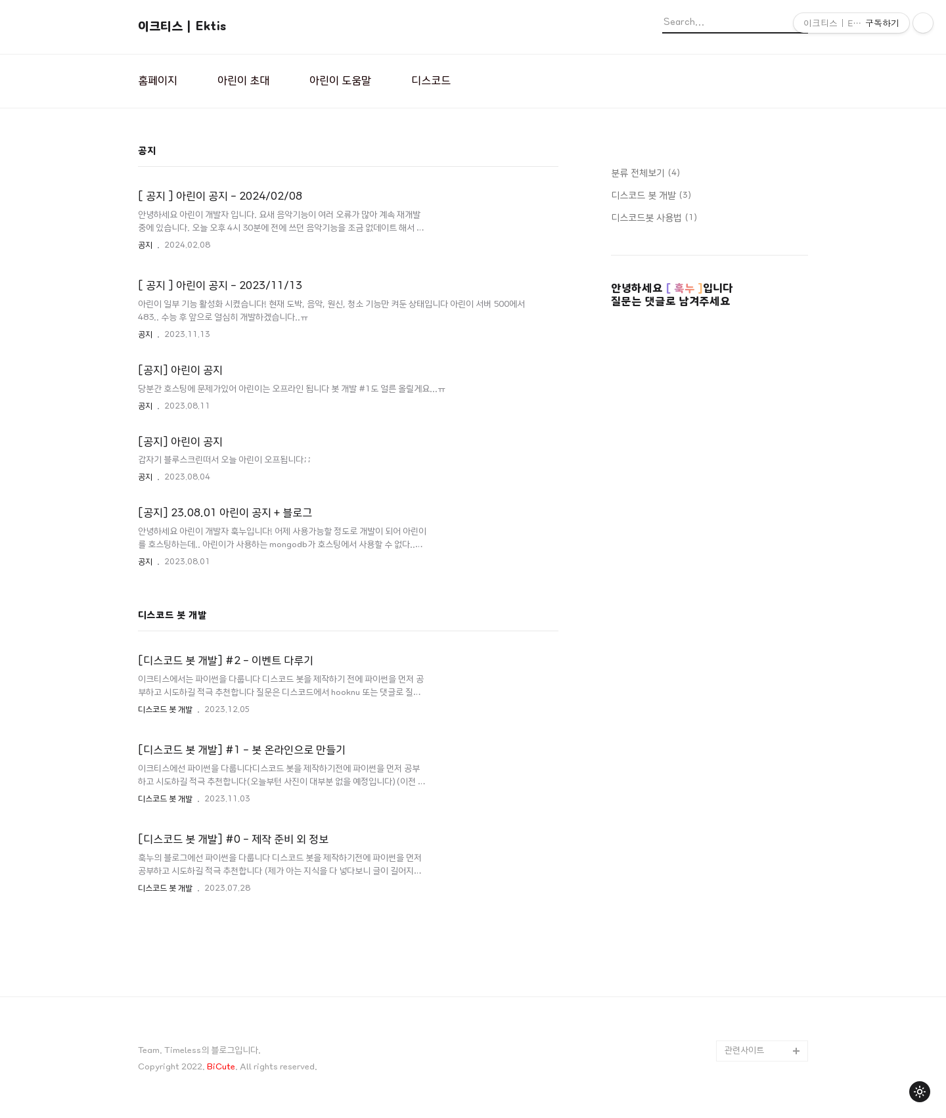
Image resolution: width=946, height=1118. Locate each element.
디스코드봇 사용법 (654, 218)
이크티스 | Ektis (182, 27)
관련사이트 (744, 1050)
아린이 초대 (243, 81)
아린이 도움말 (340, 81)
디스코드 (431, 81)
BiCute (221, 1067)
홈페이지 (157, 81)
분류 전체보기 (645, 173)
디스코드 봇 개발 (165, 709)
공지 (145, 245)
